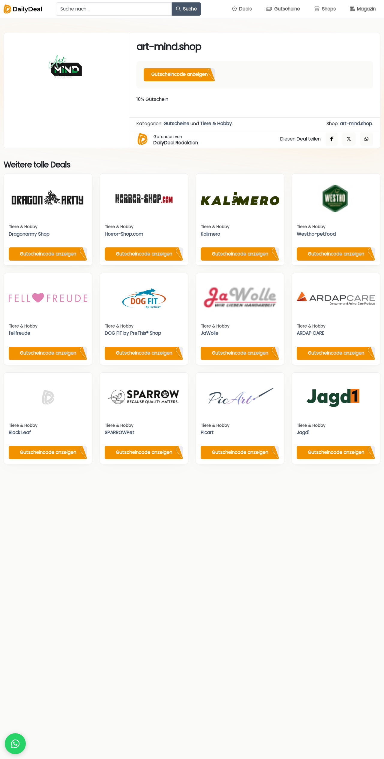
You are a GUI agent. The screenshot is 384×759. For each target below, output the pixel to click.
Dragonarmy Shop (29, 234)
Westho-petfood (316, 234)
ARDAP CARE (310, 333)
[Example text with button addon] (114, 9)
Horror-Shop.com (124, 234)
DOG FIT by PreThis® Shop (133, 333)
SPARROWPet (119, 432)
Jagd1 (303, 432)
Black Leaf (20, 432)
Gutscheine (176, 123)
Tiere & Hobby (216, 123)
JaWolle (209, 333)
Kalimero (210, 234)
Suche (186, 9)
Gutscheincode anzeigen (179, 74)
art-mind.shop (356, 123)
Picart (207, 432)
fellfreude (19, 333)
